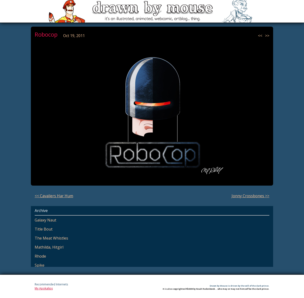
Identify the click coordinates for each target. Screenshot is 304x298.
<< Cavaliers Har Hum (54, 195)
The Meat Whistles (51, 238)
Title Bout (43, 229)
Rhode (40, 256)
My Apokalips (44, 288)
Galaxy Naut (45, 220)
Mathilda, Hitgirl (49, 247)
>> (267, 35)
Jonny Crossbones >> (250, 195)
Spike (39, 265)
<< (260, 35)
